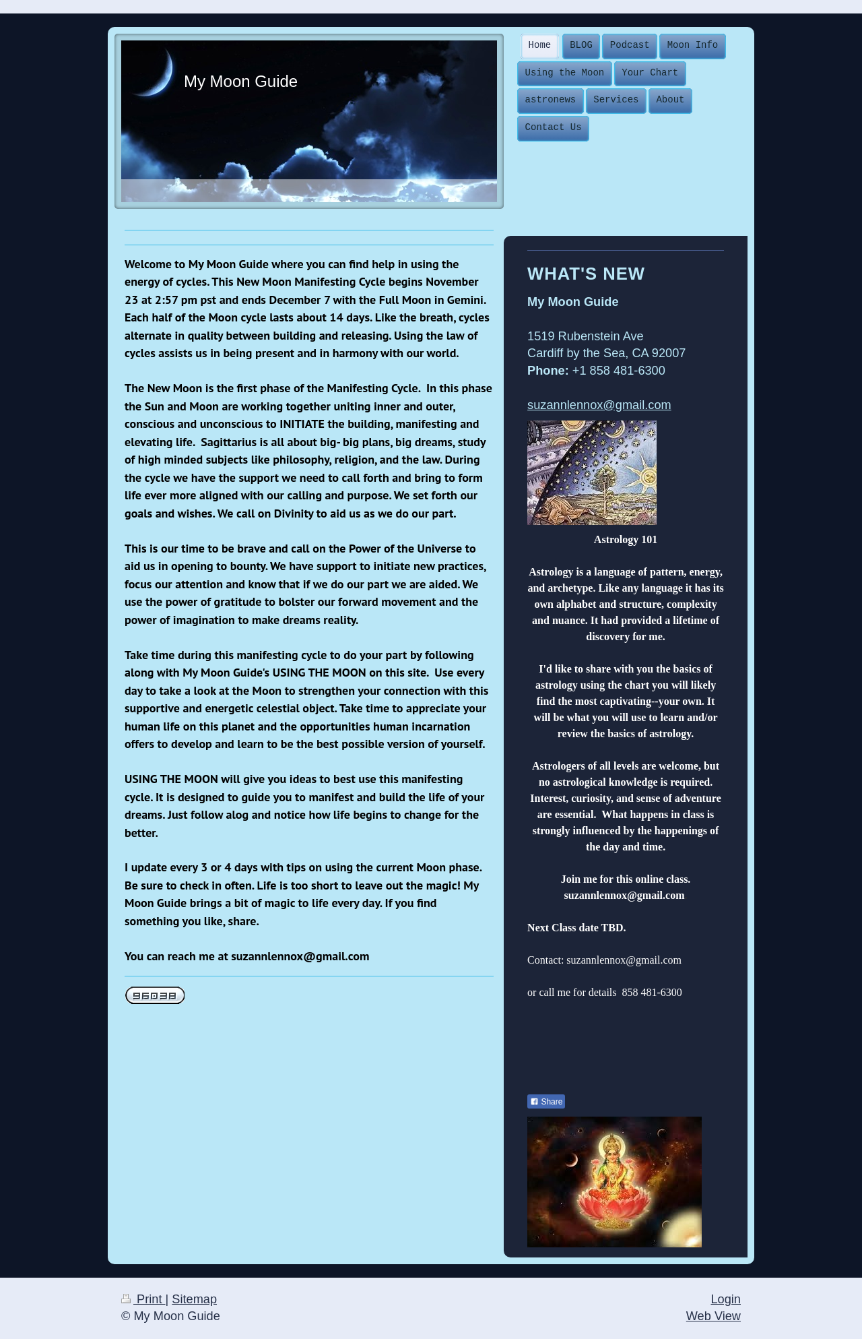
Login (725, 1299)
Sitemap (194, 1299)
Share (546, 1102)
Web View (713, 1316)
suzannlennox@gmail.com (599, 405)
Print (143, 1299)
